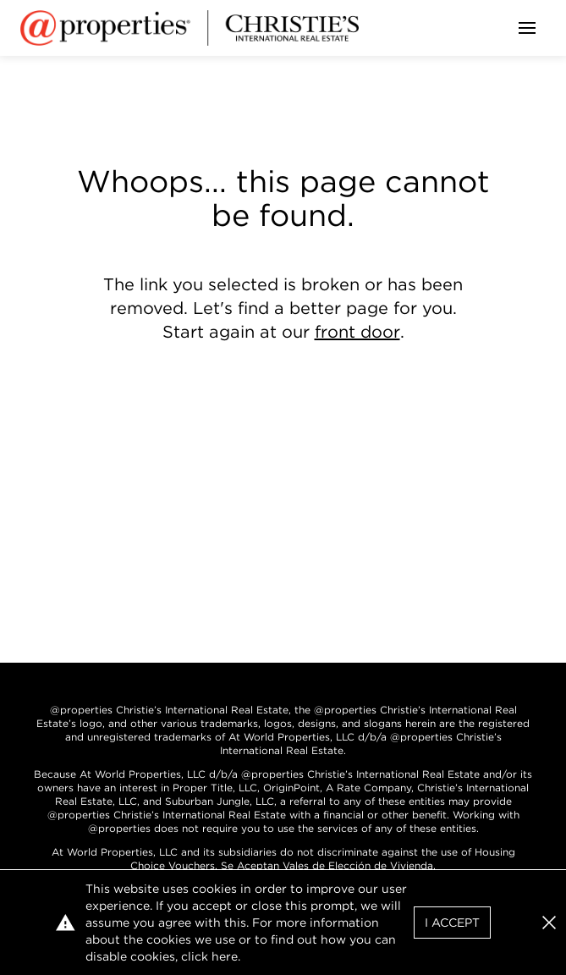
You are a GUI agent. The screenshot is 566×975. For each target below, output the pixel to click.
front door (357, 332)
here (225, 956)
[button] (549, 922)
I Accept (452, 922)
